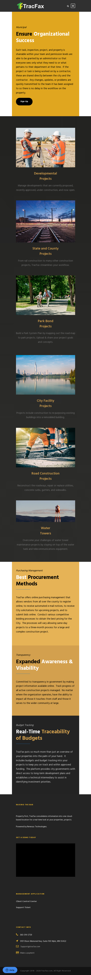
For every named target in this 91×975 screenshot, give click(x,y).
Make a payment (27, 953)
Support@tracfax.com (30, 946)
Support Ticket (23, 907)
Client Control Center (26, 901)
